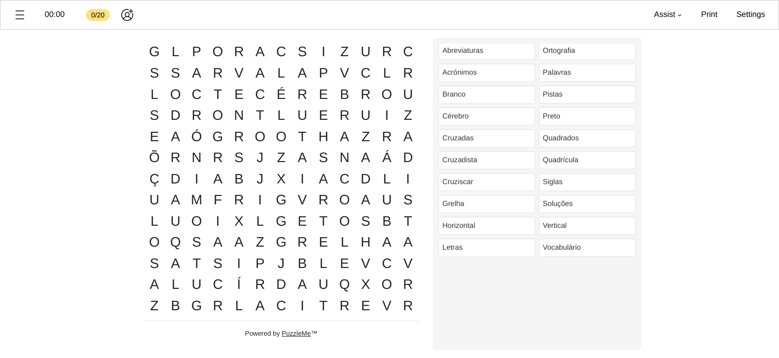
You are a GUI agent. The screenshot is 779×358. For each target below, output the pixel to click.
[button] (19, 15)
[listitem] (487, 53)
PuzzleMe (296, 333)
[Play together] (127, 15)
